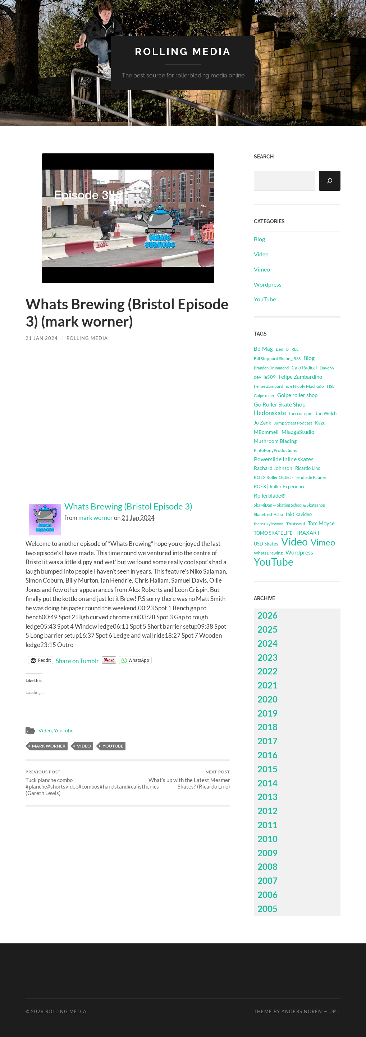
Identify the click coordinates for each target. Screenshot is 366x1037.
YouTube (63, 730)
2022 (267, 671)
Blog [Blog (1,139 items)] (309, 357)
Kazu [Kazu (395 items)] (320, 423)
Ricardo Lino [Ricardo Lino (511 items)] (307, 468)
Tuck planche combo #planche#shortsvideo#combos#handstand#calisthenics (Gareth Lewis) (76, 782)
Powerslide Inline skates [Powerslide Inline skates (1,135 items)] (284, 458)
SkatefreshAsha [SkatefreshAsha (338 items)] (268, 514)
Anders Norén (302, 1011)
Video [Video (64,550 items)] (294, 541)
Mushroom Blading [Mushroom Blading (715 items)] (275, 441)
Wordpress (268, 284)
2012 (267, 810)
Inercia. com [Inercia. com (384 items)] (300, 413)
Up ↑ (334, 1011)
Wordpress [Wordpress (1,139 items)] (299, 552)
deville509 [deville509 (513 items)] (265, 377)
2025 (267, 629)
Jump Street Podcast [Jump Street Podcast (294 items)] (293, 423)
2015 (267, 769)
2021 (267, 685)
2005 (267, 908)
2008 (267, 866)
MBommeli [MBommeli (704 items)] (266, 432)
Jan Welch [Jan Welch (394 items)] (326, 413)
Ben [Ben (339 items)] (279, 349)
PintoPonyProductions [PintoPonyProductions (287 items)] (275, 450)
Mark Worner (48, 746)
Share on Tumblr (77, 660)
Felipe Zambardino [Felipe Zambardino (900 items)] (300, 376)
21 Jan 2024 (42, 338)
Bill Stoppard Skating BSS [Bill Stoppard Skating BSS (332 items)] (277, 358)
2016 (267, 755)
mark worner (95, 517)
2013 (267, 796)
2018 (267, 727)
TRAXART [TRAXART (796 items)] (308, 532)
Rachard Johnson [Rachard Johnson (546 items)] (273, 468)
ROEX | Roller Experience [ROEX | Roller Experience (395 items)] (280, 486)
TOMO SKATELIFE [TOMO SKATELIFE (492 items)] (273, 533)
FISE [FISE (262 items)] (330, 386)
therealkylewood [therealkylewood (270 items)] (268, 523)
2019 (267, 713)
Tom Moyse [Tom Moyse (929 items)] (321, 523)
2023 (267, 657)
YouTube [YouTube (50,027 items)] (273, 561)
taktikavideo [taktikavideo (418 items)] (299, 514)
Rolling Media (183, 52)
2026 (267, 615)
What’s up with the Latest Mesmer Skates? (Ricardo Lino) (180, 779)
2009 (267, 853)
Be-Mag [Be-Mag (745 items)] (263, 349)
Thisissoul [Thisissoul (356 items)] (295, 523)
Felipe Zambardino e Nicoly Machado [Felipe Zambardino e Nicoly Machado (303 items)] (289, 386)
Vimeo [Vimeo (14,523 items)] (323, 542)
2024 (267, 643)
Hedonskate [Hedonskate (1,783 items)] (270, 413)
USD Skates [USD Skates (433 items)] (266, 544)
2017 (267, 741)
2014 (267, 783)
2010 (267, 839)
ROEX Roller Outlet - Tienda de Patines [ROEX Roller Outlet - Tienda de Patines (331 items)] (290, 477)
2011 (267, 825)
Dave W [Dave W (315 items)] (327, 368)
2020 (267, 699)
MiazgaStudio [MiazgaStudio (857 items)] (298, 431)
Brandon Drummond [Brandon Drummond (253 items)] (271, 367)
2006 (267, 894)
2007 (267, 880)
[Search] (329, 181)
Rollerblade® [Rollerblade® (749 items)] (269, 496)
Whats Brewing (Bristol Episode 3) (128, 506)
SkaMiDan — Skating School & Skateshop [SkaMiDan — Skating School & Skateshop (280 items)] (289, 505)
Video (45, 730)
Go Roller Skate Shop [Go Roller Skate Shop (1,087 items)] (280, 404)
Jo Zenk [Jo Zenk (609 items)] (262, 422)
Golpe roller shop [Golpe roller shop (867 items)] (297, 395)
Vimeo (262, 269)
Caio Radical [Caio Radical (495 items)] (304, 368)
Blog (259, 238)
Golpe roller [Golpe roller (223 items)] (264, 395)
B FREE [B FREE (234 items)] (292, 349)
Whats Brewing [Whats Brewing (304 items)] (268, 553)
